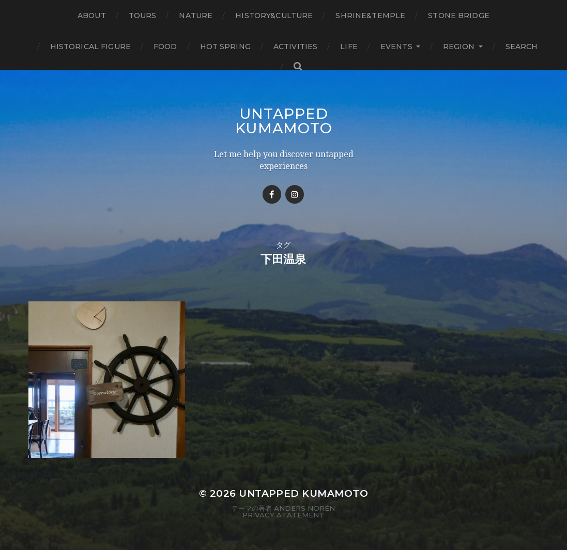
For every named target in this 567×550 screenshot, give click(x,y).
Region (459, 46)
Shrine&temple (370, 15)
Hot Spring (225, 46)
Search (521, 46)
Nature (195, 15)
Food (165, 46)
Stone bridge (458, 15)
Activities (295, 46)
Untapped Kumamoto (283, 121)
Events (396, 46)
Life (349, 46)
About (92, 15)
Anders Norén (304, 508)
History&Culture (274, 15)
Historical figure (90, 46)
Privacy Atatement (283, 515)
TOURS (143, 15)
